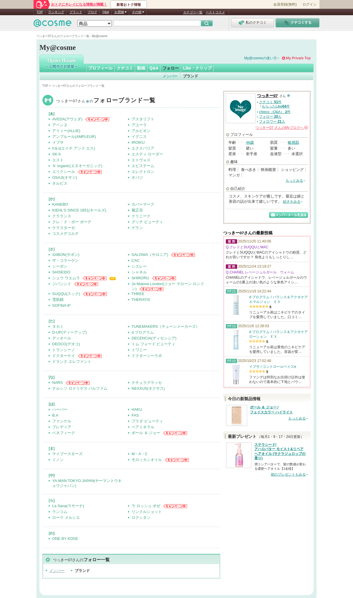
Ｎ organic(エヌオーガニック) (77, 166)
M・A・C (140, 454)
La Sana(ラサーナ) (68, 506)
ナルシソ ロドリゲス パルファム (79, 388)
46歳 (250, 142)
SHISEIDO (61, 272)
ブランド (75, 12)
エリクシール (63, 171)
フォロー (170, 68)
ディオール (61, 338)
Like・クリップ (197, 68)
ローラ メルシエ (66, 517)
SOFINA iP (61, 305)
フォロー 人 (270, 117)
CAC (135, 260)
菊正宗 (137, 210)
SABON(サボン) (65, 254)
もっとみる (294, 180)
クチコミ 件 (270, 102)
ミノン (58, 459)
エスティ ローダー (147, 154)
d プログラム (143, 332)
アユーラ (139, 125)
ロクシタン (141, 517)
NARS (57, 382)
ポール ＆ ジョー (146, 433)
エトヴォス (141, 160)
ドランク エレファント (71, 361)
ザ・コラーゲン (65, 260)
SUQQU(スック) (66, 294)
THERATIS (141, 299)
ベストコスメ (215, 12)
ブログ (92, 12)
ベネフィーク (63, 433)
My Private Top (298, 58)
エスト (58, 160)
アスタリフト (143, 119)
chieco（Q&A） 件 (275, 112)
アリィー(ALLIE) (66, 131)
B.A (55, 415)
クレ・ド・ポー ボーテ (71, 222)
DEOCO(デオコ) (66, 344)
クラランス (61, 216)
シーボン (59, 266)
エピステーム (143, 166)
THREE (138, 294)
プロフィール (100, 68)
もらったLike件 (276, 106)
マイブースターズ (67, 454)
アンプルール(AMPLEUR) (74, 136)
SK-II (56, 154)
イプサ (58, 142)
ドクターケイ (63, 355)
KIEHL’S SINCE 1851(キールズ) (79, 210)
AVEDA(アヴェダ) (67, 119)
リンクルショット (147, 511)
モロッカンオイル (147, 459)
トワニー (139, 350)
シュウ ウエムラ (66, 278)
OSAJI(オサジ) (64, 177)
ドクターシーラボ (147, 355)
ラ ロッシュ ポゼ (146, 506)
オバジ (137, 177)
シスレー (139, 266)
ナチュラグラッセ (147, 382)
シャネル (139, 272)
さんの (281, 128)
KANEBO (60, 204)
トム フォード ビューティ (153, 344)
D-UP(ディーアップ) (69, 332)
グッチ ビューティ (147, 222)
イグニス (139, 136)
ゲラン (137, 228)
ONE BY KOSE (65, 538)
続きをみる (291, 202)
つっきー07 (105, 101)
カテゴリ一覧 (192, 12)
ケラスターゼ (63, 228)
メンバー (170, 76)
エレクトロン (143, 171)
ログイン (310, 4)
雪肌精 (58, 299)
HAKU (137, 409)
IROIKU (138, 142)
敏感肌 (293, 142)
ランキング (56, 12)
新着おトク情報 (128, 5)
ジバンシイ (61, 284)
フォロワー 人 (272, 121)
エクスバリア (143, 148)
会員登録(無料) (285, 4)
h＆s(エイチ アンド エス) (73, 148)
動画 (141, 68)
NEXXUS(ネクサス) (148, 388)
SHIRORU (140, 278)
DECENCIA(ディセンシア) (154, 338)
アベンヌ (59, 125)
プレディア (61, 427)
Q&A (105, 12)
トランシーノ (63, 350)
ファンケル (61, 421)
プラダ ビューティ (147, 421)
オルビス (59, 183)
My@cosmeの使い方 (260, 58)
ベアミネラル (143, 427)
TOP (39, 12)
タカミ (58, 326)
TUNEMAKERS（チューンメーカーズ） (166, 326)
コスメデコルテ (65, 233)
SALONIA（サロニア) (150, 254)
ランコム (59, 511)
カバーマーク (143, 204)
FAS (135, 415)
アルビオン (141, 131)
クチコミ (125, 68)
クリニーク (141, 216)
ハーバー (59, 409)
